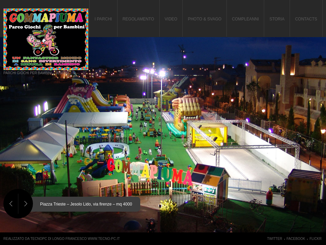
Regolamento (138, 19)
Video (171, 19)
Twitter (274, 239)
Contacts (306, 19)
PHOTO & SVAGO (204, 19)
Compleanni (245, 19)
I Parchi (103, 19)
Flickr (315, 239)
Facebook (296, 239)
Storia (276, 19)
